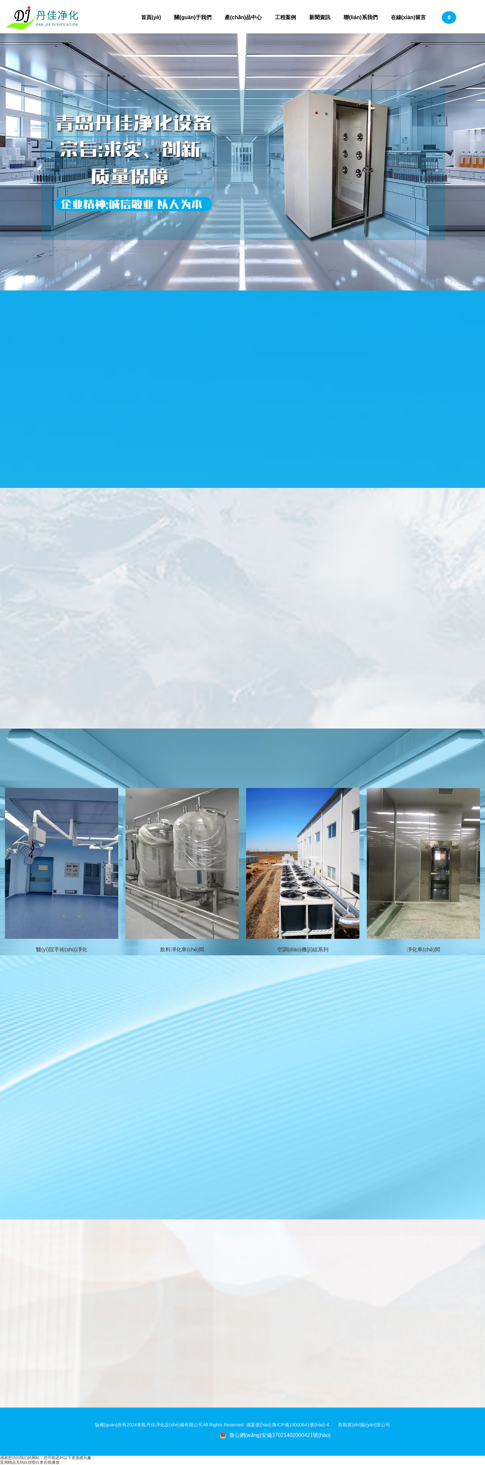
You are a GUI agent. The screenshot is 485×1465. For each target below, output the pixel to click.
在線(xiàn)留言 (408, 17)
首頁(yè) (151, 17)
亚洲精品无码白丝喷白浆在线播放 (29, 1462)
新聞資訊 (319, 17)
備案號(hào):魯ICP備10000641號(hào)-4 (292, 1424)
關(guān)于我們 (192, 17)
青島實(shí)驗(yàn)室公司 (364, 1424)
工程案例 (285, 17)
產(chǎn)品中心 (243, 17)
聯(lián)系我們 (360, 17)
